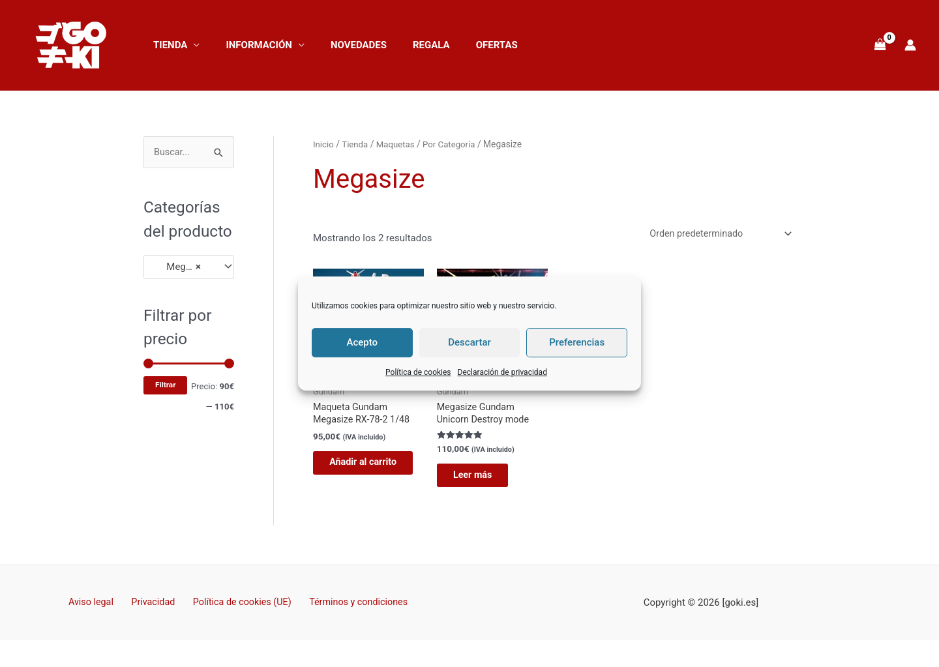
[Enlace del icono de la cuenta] (910, 45)
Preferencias (576, 342)
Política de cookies (418, 372)
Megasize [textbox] (180, 267)
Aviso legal (97, 609)
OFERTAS (467, 45)
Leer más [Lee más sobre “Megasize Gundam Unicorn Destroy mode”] (483, 479)
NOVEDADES (342, 45)
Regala (408, 45)
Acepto (362, 342)
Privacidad (154, 609)
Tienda (167, 45)
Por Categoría (453, 144)
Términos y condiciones (350, 609)
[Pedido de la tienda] (715, 234)
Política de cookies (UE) (238, 609)
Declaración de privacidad (502, 372)
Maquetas (398, 144)
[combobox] (188, 268)
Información (249, 45)
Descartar (469, 342)
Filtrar (165, 385)
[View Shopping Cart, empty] (880, 45)
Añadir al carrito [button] (358, 473)
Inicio (324, 144)
